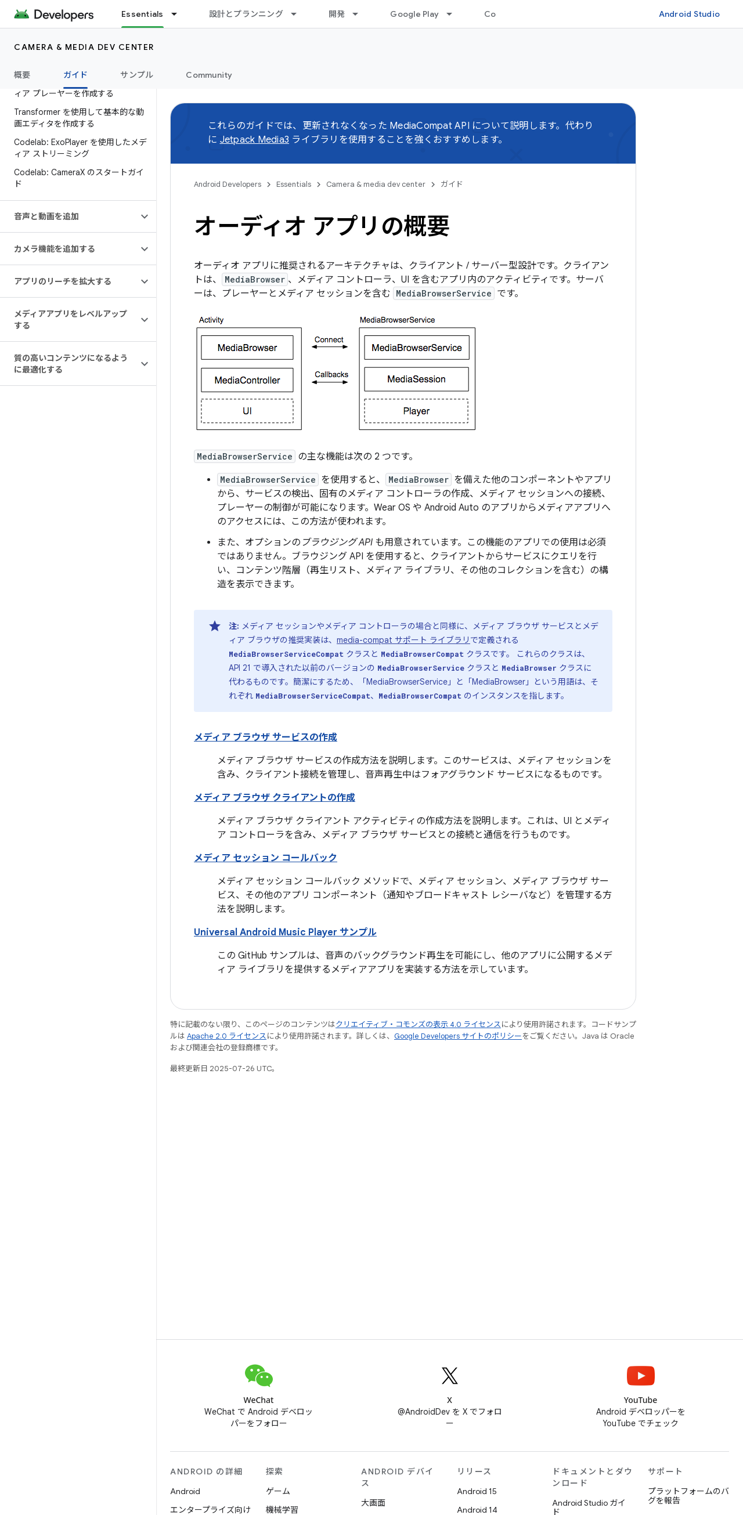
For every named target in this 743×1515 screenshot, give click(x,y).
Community (209, 75)
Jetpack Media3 (255, 140)
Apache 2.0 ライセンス (226, 1036)
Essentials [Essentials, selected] (142, 14)
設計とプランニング (246, 14)
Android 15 (477, 1491)
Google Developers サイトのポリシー (458, 1036)
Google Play (414, 14)
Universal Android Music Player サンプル (285, 932)
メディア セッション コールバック (265, 858)
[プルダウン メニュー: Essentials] (179, 14)
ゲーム (278, 1491)
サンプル (136, 75)
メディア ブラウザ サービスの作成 (265, 737)
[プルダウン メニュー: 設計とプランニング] (299, 14)
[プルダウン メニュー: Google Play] (454, 14)
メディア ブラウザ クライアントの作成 (274, 798)
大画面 (373, 1503)
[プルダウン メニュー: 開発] (360, 14)
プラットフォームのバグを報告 (688, 1496)
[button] (69, 216)
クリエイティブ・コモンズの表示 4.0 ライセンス (418, 1024)
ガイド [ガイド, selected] (75, 75)
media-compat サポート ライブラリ (403, 640)
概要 (22, 75)
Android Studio (689, 14)
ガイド (452, 184)
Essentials (293, 184)
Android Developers (227, 184)
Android (185, 1491)
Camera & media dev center (84, 47)
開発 (337, 14)
